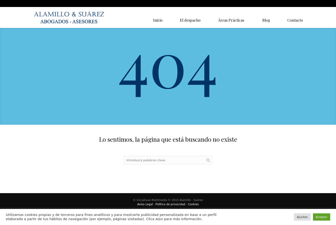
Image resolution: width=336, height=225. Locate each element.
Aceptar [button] (321, 217)
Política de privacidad (170, 204)
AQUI (159, 219)
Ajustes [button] (302, 217)
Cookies (193, 204)
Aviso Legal (145, 204)
